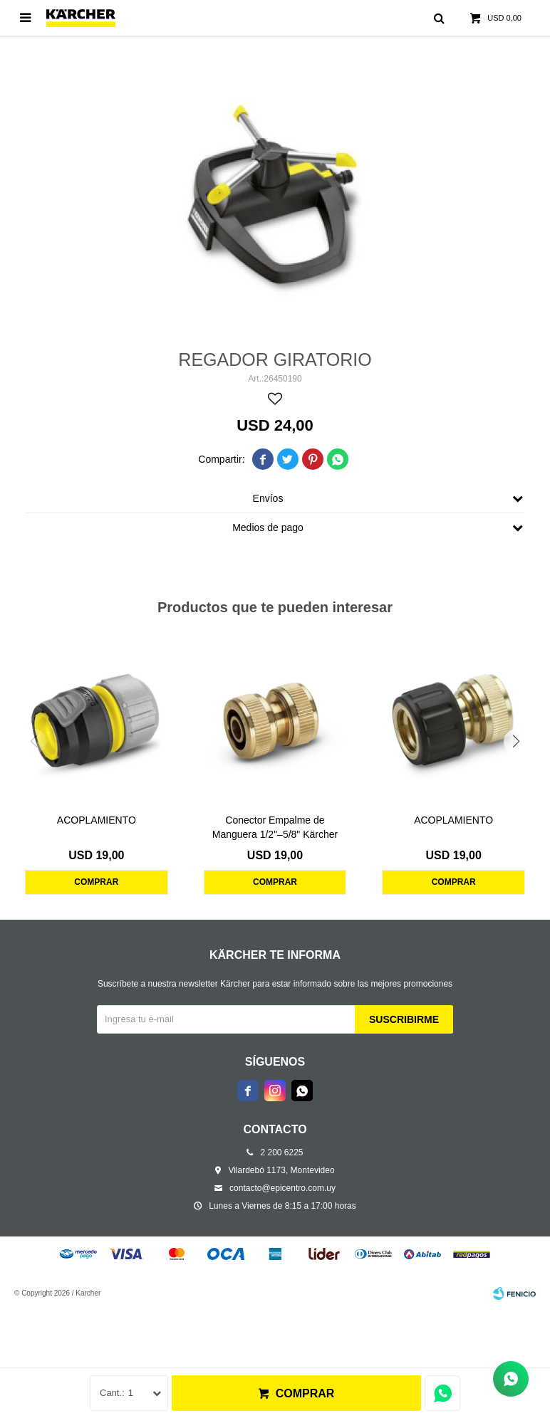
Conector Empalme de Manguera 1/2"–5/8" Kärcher (275, 827)
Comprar (305, 1393)
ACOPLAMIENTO (96, 820)
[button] (516, 741)
